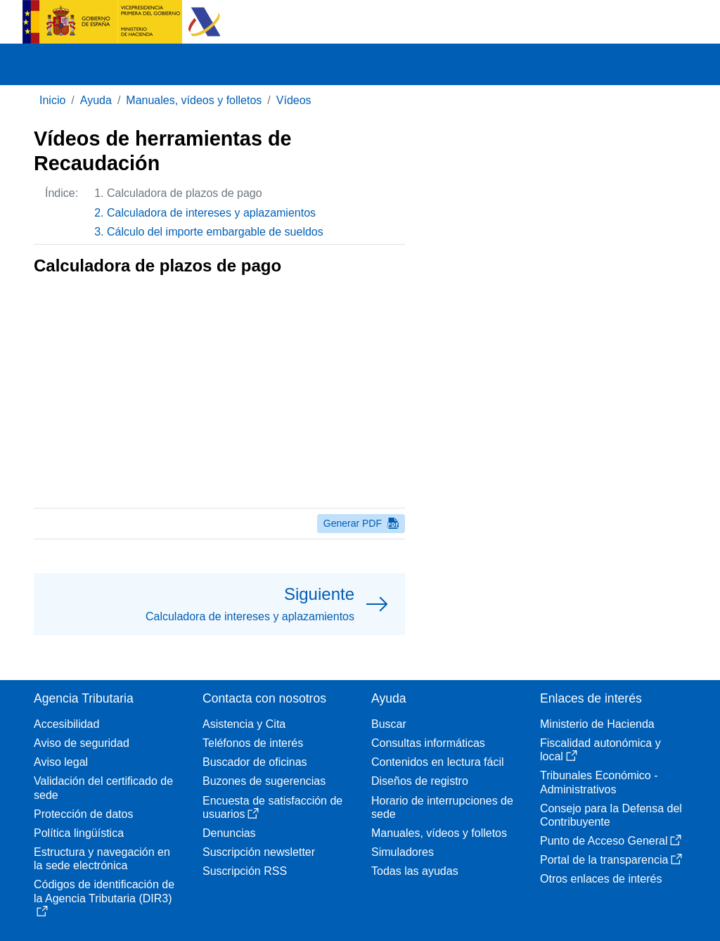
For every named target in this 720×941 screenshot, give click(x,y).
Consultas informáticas (428, 743)
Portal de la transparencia (611, 860)
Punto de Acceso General (610, 841)
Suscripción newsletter (258, 852)
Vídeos (293, 100)
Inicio (52, 100)
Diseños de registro (419, 781)
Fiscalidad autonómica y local (600, 749)
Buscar (388, 724)
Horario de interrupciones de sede (442, 807)
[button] (219, 604)
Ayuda (96, 100)
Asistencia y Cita (243, 724)
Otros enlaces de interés (601, 879)
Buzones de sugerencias (264, 781)
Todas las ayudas (414, 871)
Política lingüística (79, 833)
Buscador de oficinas (254, 762)
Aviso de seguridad (81, 743)
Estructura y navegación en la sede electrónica (102, 858)
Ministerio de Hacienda (597, 724)
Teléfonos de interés (252, 743)
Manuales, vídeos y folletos (194, 100)
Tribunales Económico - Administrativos (598, 782)
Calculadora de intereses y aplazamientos (211, 213)
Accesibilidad (66, 724)
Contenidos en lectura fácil (437, 762)
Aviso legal (61, 762)
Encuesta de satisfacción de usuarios (272, 807)
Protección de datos (83, 814)
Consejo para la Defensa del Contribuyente (611, 815)
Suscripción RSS (244, 871)
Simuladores (402, 852)
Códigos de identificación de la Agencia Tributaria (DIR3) (104, 897)
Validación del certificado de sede (103, 787)
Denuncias (229, 833)
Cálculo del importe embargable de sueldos (215, 232)
